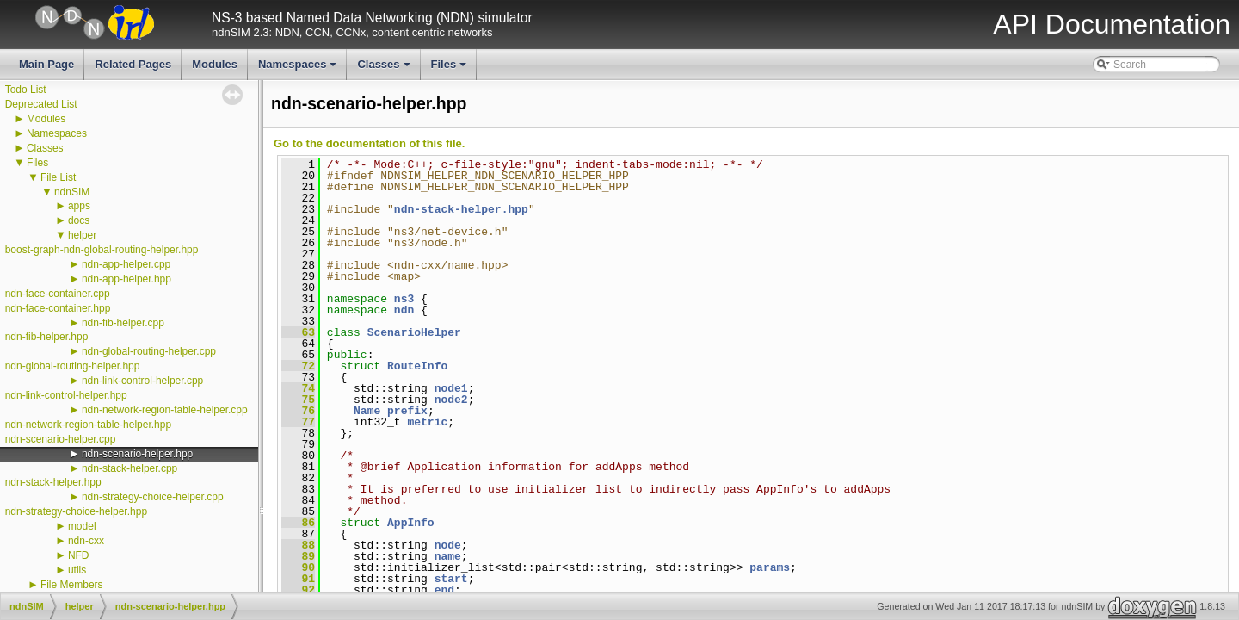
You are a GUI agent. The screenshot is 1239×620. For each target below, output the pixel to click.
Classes (384, 69)
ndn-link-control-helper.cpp (142, 381)
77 (298, 422)
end (444, 590)
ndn (404, 310)
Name (367, 410)
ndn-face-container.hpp (58, 308)
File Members (71, 585)
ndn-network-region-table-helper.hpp (88, 424)
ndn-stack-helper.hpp (53, 482)
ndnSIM (71, 192)
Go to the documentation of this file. (369, 143)
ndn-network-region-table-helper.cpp (165, 410)
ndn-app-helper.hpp (126, 279)
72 (298, 366)
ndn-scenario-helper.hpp (137, 454)
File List (58, 177)
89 (298, 556)
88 (298, 545)
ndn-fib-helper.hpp (47, 337)
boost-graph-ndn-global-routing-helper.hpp (102, 250)
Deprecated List (41, 104)
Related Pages (133, 64)
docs (78, 220)
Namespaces (299, 69)
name (448, 556)
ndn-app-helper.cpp (126, 264)
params (769, 567)
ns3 (404, 299)
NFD (78, 555)
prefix (407, 410)
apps (79, 206)
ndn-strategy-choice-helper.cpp (153, 497)
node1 (451, 388)
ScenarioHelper (414, 332)
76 (298, 410)
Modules (214, 64)
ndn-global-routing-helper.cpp (149, 351)
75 (298, 399)
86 (298, 522)
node (448, 545)
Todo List (25, 90)
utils (77, 570)
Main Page (46, 64)
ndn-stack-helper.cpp (129, 468)
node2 (451, 399)
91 (298, 578)
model (82, 526)
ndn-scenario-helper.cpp (60, 439)
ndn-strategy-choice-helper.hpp (76, 511)
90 (298, 567)
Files (450, 69)
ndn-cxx (86, 541)
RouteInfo (417, 366)
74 (298, 388)
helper (82, 235)
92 (298, 590)
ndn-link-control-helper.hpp (66, 395)
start (451, 578)
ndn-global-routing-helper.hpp (72, 366)
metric (427, 422)
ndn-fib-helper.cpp (123, 323)
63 (298, 332)
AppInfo (411, 522)
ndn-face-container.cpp (57, 294)
